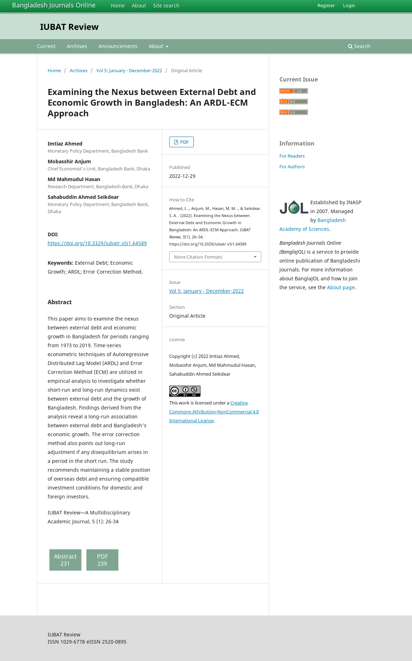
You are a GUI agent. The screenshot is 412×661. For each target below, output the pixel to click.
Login (349, 5)
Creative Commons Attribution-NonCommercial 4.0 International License (214, 412)
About (139, 5)
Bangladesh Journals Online (54, 5)
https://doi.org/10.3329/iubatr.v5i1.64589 (97, 243)
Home (118, 5)
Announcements (118, 46)
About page (341, 287)
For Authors (292, 166)
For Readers (292, 156)
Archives (77, 46)
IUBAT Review (69, 26)
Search (359, 46)
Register (326, 5)
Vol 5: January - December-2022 (129, 70)
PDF (184, 142)
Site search (166, 5)
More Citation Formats (198, 257)
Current (46, 46)
